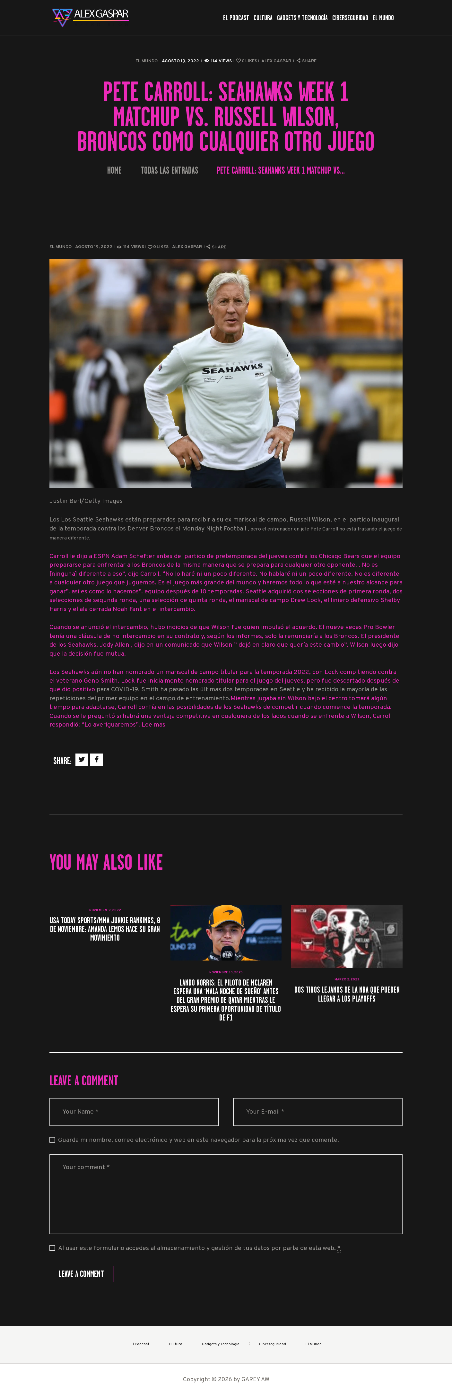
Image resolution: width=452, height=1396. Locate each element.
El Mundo (146, 61)
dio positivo (79, 690)
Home (114, 171)
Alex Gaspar (276, 61)
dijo (393, 645)
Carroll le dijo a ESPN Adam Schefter (102, 557)
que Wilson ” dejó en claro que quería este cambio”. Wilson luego (294, 645)
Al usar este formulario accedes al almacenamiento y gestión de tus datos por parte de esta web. (199, 1249)
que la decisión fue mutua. (87, 654)
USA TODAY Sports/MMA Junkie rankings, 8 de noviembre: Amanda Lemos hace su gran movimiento (105, 929)
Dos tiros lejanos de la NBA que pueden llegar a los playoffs (347, 994)
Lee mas (153, 725)
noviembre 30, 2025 (226, 972)
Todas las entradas (169, 170)
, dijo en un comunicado (166, 645)
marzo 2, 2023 (347, 980)
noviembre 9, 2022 (105, 910)
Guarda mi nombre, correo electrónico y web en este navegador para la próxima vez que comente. (198, 1140)
